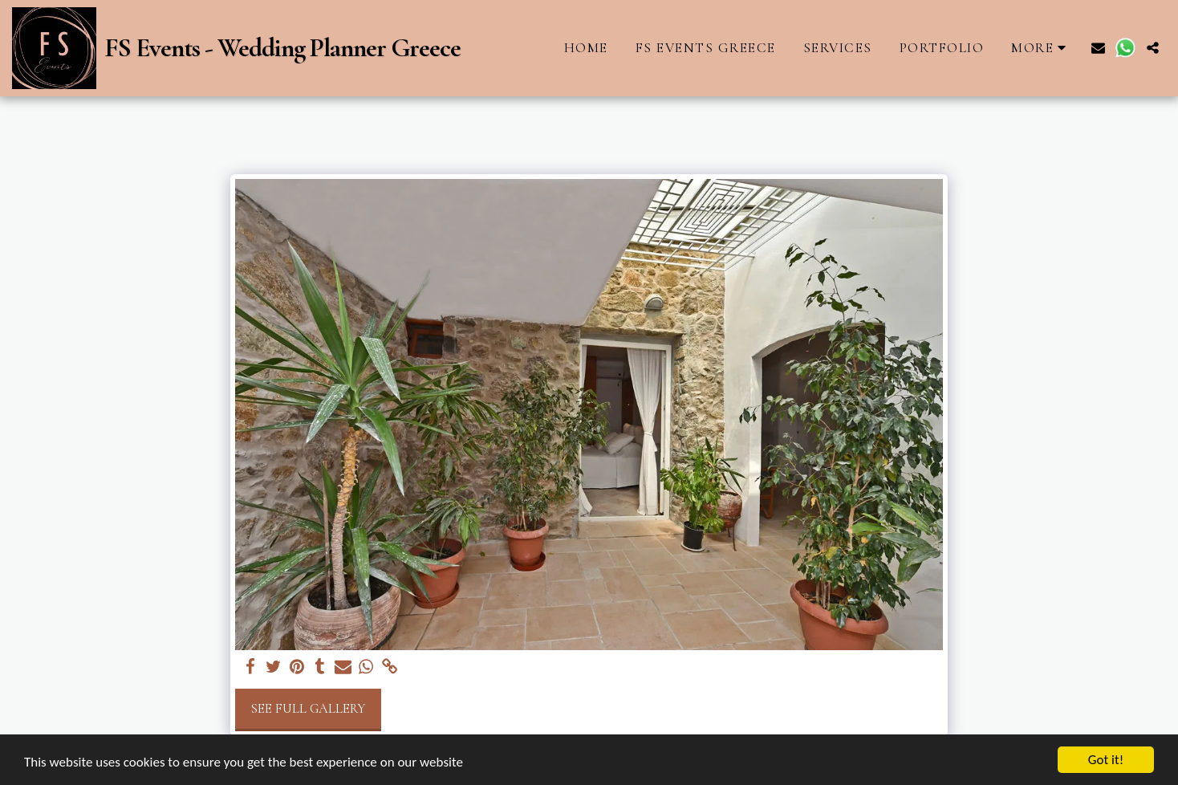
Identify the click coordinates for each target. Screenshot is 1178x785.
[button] (1098, 48)
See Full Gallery (307, 709)
